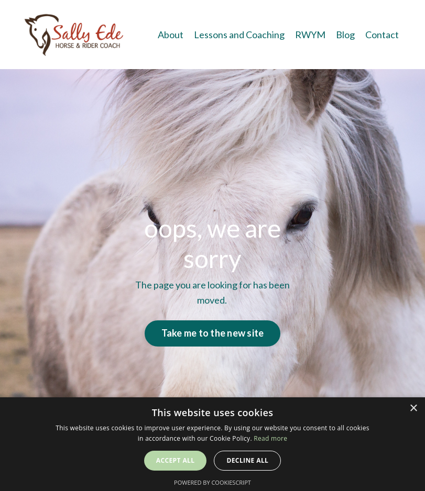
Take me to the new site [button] (212, 333)
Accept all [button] (175, 460)
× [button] (413, 408)
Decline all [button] (247, 460)
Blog (345, 34)
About (170, 34)
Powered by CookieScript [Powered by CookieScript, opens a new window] (212, 482)
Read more (270, 438)
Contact (382, 34)
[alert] (212, 444)
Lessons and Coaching (239, 34)
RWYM (310, 34)
